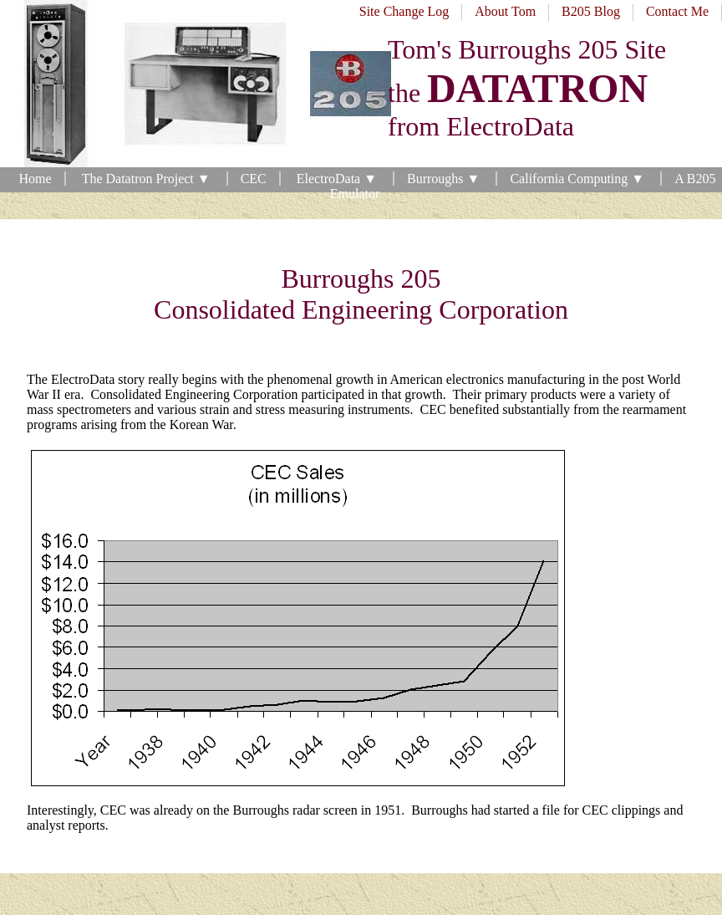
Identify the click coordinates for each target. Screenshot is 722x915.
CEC (254, 178)
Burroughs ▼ (445, 178)
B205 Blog (591, 11)
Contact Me (677, 11)
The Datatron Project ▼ (148, 178)
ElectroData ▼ (338, 178)
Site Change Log (404, 11)
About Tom (505, 11)
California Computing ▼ (579, 178)
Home (35, 178)
